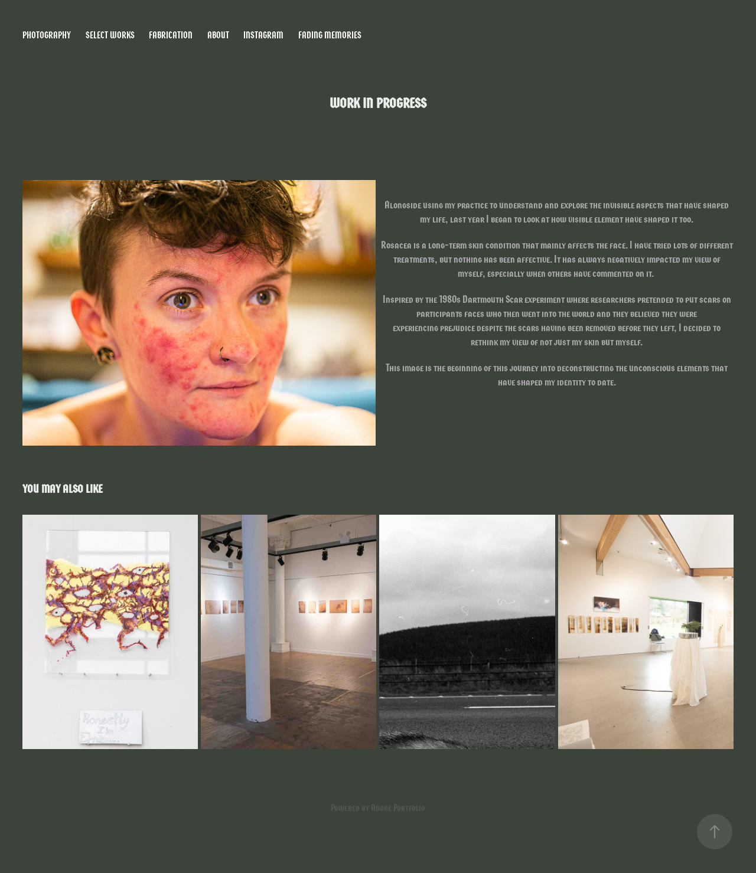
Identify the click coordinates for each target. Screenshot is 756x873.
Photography (46, 35)
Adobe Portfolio (398, 807)
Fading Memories (329, 35)
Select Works (110, 35)
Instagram (263, 35)
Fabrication (171, 35)
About (218, 35)
